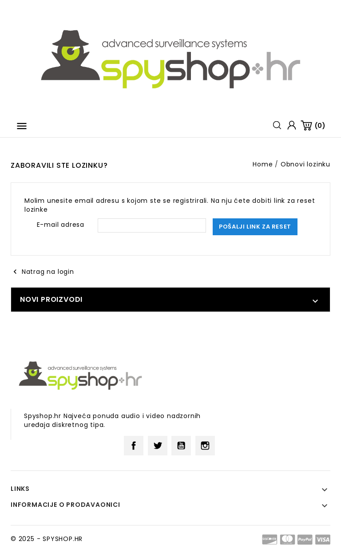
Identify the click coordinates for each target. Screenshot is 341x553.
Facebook (133, 445)
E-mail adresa (60, 224)
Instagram (205, 445)
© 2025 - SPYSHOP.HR (47, 538)
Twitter (157, 445)
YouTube (181, 445)
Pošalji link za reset (255, 226)
